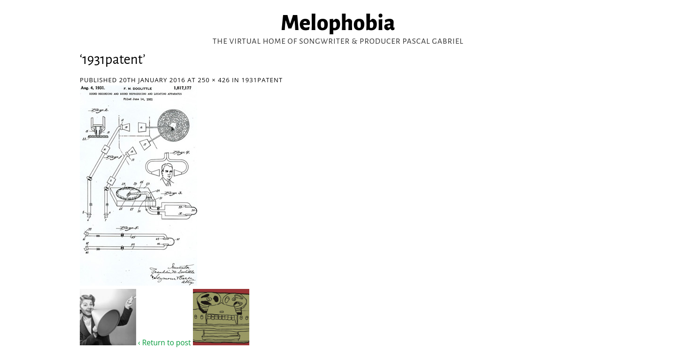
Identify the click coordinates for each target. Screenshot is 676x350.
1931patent (262, 80)
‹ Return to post (164, 342)
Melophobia (338, 23)
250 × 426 (214, 80)
